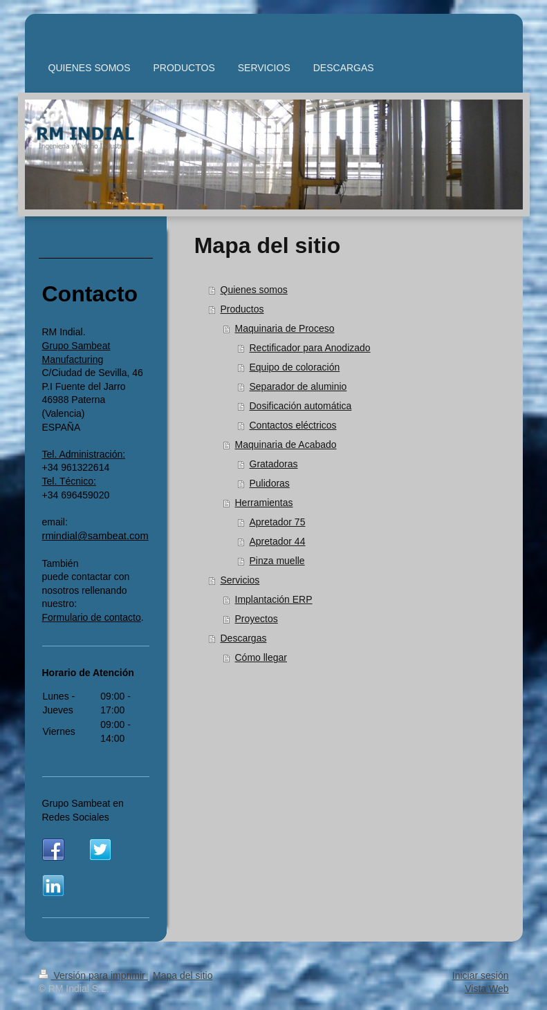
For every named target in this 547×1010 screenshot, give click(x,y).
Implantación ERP (274, 599)
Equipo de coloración (295, 367)
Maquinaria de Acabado (286, 444)
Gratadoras (274, 463)
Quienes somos (254, 289)
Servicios (240, 580)
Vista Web (486, 988)
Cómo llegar (261, 657)
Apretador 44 (278, 541)
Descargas (244, 638)
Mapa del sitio (182, 975)
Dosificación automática (301, 405)
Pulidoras (270, 483)
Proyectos (256, 618)
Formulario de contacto (91, 617)
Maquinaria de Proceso (285, 328)
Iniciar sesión (480, 975)
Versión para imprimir (93, 975)
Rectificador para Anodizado (310, 347)
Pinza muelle (277, 560)
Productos (242, 309)
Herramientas (264, 502)
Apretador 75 (278, 521)
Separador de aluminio (298, 386)
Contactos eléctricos (293, 425)
